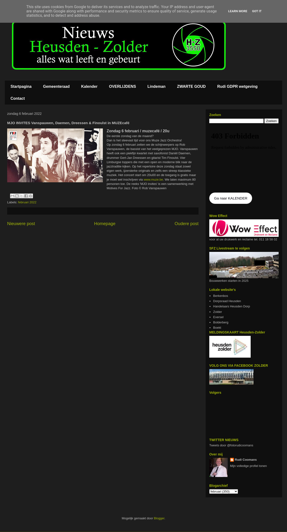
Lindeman (157, 86)
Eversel (218, 317)
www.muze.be (153, 179)
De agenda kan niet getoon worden (244, 158)
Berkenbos (220, 296)
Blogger (159, 518)
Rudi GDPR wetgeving (237, 86)
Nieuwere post (21, 223)
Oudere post (187, 223)
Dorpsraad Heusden (227, 301)
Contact (18, 98)
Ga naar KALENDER (230, 198)
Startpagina (21, 86)
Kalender (89, 86)
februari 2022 (27, 202)
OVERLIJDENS (122, 86)
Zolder (217, 312)
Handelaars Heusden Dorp (231, 306)
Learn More (237, 11)
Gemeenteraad (56, 86)
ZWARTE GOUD (191, 86)
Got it (257, 11)
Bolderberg (220, 322)
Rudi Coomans (246, 459)
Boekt (217, 327)
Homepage (105, 223)
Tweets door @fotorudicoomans (231, 445)
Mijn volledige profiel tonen (248, 466)
